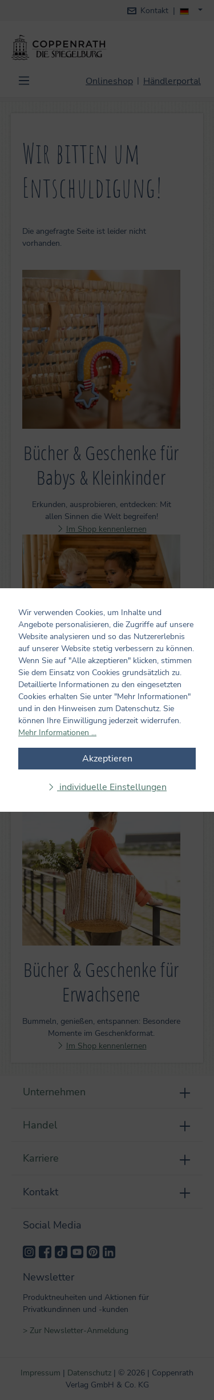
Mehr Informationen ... (57, 732)
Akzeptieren (107, 758)
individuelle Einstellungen (112, 787)
